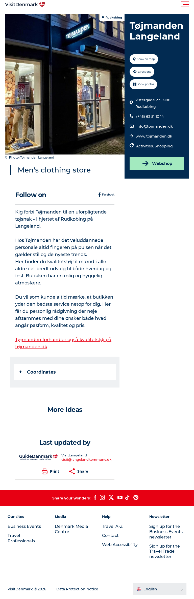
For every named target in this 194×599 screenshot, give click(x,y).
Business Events (24, 526)
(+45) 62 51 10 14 (150, 116)
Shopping (164, 146)
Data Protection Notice (77, 589)
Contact (110, 535)
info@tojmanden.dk (154, 126)
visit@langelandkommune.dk (86, 459)
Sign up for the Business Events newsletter (166, 531)
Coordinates (37, 372)
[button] (120, 5)
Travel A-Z (112, 526)
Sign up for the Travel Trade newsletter (164, 551)
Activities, (145, 146)
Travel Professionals (21, 538)
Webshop (156, 163)
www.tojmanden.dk (154, 136)
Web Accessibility (120, 544)
